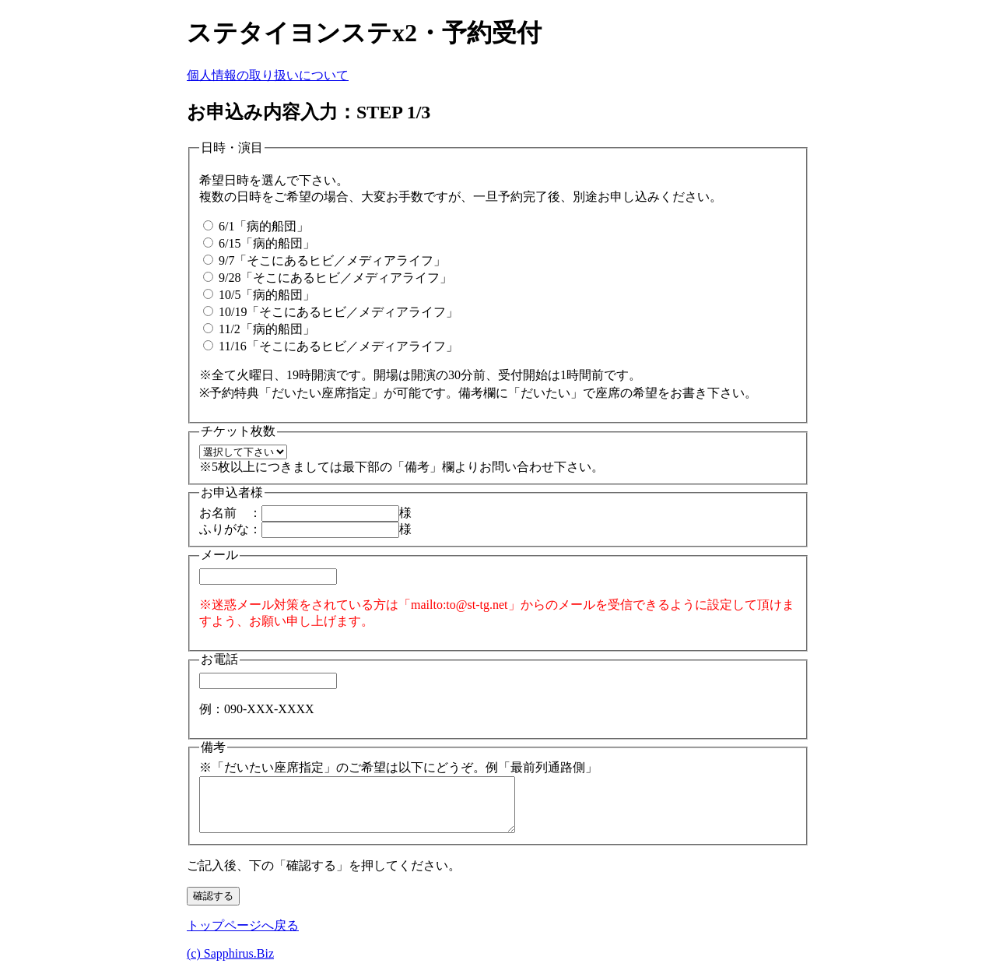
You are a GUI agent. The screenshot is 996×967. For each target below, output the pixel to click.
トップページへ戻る (243, 925)
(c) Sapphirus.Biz (230, 953)
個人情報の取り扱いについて (268, 75)
